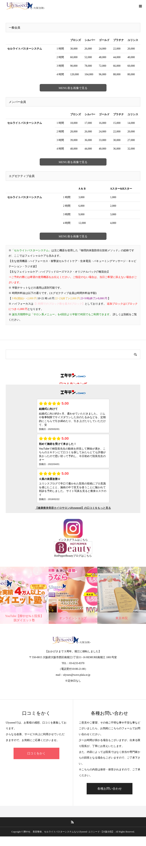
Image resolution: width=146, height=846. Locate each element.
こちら (84, 539)
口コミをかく (36, 753)
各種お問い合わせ (109, 788)
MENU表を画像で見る (73, 88)
